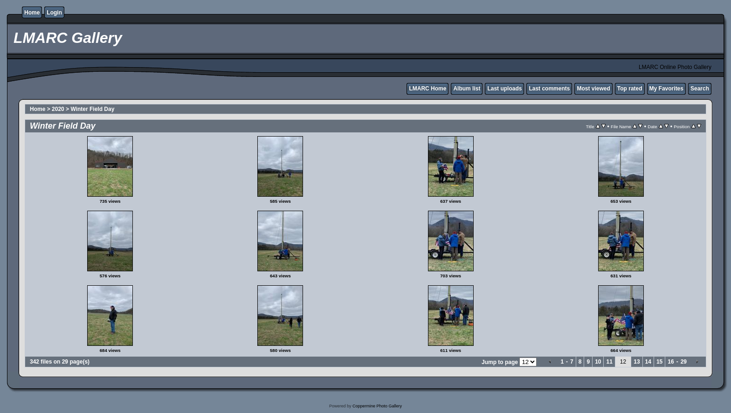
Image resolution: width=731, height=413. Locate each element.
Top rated (629, 88)
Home (32, 12)
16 (671, 361)
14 (648, 361)
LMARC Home (427, 88)
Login (54, 12)
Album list (466, 88)
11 (609, 361)
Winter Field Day (92, 109)
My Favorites (666, 88)
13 (637, 361)
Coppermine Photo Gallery (377, 406)
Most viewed (593, 88)
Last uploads (504, 88)
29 (684, 361)
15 (659, 361)
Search (699, 88)
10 (598, 361)
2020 (58, 109)
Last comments (549, 88)
